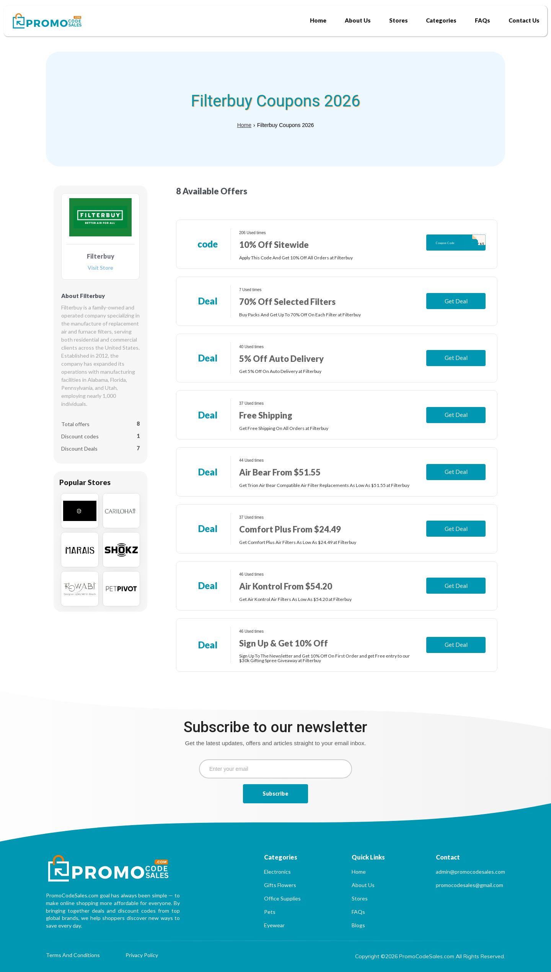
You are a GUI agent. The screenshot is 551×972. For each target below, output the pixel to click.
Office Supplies (282, 898)
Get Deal (456, 301)
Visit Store (100, 268)
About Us (363, 885)
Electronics (277, 871)
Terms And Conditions (73, 955)
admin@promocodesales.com (470, 871)
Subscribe (275, 793)
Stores (360, 898)
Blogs (358, 925)
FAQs (358, 912)
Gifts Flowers (280, 885)
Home (244, 125)
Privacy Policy (142, 955)
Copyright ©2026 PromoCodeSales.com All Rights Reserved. (430, 956)
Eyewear (274, 925)
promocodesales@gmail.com (469, 885)
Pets (270, 912)
